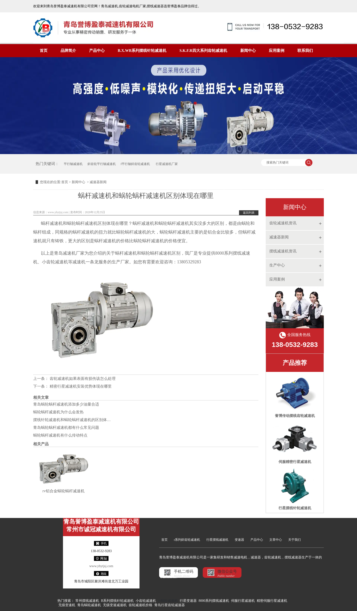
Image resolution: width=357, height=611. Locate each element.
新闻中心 (248, 50)
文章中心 (275, 539)
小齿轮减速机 (146, 601)
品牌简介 (68, 50)
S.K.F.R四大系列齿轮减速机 (203, 50)
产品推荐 (295, 363)
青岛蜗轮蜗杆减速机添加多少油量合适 (66, 404)
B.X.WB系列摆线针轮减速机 (142, 50)
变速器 (239, 539)
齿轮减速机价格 (140, 605)
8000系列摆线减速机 (214, 601)
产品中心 (97, 50)
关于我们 (294, 539)
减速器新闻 (279, 237)
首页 (43, 50)
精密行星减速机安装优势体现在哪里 (80, 386)
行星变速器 (188, 601)
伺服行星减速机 (243, 601)
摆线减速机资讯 (282, 251)
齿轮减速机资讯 (282, 223)
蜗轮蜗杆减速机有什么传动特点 (60, 435)
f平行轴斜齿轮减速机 (135, 164)
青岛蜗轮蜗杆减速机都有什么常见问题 (66, 427)
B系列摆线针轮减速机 (117, 601)
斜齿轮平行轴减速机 (101, 164)
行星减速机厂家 (166, 164)
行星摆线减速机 (217, 539)
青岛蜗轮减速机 (89, 605)
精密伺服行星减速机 (272, 601)
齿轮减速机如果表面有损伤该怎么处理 (82, 378)
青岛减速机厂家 (69, 253)
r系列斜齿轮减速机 (187, 539)
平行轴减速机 (73, 164)
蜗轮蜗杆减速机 (174, 223)
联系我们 (305, 50)
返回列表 (249, 212)
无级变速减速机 (115, 605)
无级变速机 (66, 605)
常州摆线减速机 (87, 601)
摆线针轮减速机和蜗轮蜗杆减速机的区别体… (72, 420)
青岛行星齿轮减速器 (169, 605)
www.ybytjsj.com (58, 212)
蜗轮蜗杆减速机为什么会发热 (58, 412)
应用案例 (276, 50)
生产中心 (277, 265)
